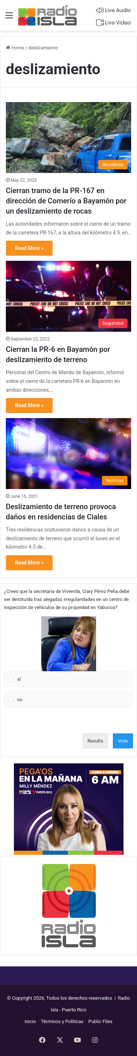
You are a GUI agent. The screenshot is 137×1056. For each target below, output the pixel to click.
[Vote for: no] (69, 699)
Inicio (30, 1021)
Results (95, 741)
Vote (123, 741)
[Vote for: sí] (69, 651)
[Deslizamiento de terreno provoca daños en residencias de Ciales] (68, 453)
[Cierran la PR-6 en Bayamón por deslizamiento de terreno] (68, 296)
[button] (68, 643)
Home (15, 47)
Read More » (29, 248)
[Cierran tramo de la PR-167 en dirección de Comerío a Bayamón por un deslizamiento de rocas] (68, 137)
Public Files (100, 1021)
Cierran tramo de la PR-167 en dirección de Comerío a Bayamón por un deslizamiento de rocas (66, 200)
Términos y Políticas (62, 1021)
